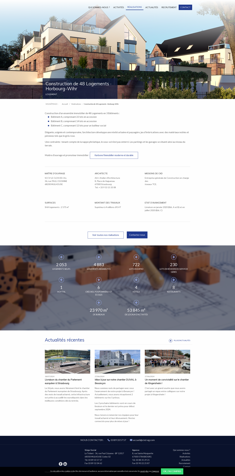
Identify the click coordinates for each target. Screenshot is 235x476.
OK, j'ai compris (172, 471)
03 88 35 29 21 (143, 460)
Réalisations (134, 7)
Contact (185, 7)
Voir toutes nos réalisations (105, 235)
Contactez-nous (137, 235)
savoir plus (144, 471)
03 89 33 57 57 (118, 440)
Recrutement (169, 7)
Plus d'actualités (182, 340)
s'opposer (155, 471)
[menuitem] (99, 7)
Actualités (151, 7)
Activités (118, 7)
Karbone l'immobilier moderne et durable (114, 155)
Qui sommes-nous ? (99, 7)
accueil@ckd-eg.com (142, 440)
